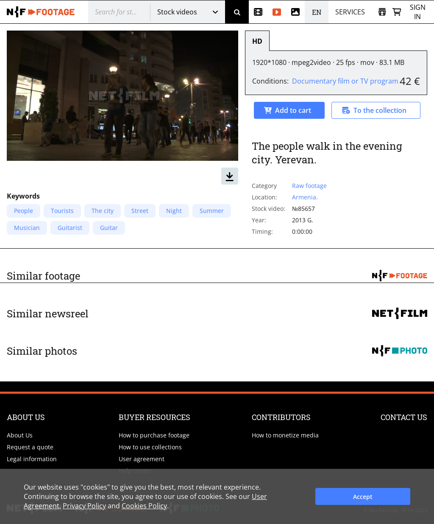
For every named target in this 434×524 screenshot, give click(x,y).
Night (174, 211)
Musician (27, 228)
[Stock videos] (276, 11)
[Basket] (396, 12)
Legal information (32, 459)
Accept (363, 497)
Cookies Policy (144, 505)
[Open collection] (382, 12)
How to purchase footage (154, 435)
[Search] (237, 11)
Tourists (62, 211)
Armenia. (305, 197)
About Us (20, 435)
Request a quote (30, 447)
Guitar (109, 228)
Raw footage (309, 186)
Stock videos (177, 12)
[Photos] (295, 11)
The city (103, 211)
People (23, 211)
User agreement (141, 459)
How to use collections (150, 447)
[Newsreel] (258, 11)
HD (257, 41)
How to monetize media (285, 435)
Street (139, 211)
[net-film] (41, 12)
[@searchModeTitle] (116, 11)
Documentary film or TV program (345, 81)
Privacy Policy (84, 505)
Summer (212, 211)
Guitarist (70, 228)
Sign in (418, 12)
